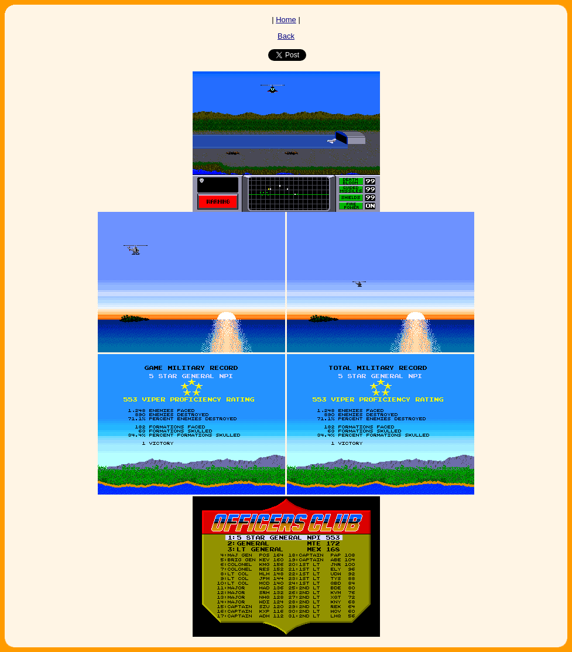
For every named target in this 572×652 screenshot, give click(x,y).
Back (286, 36)
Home (286, 19)
